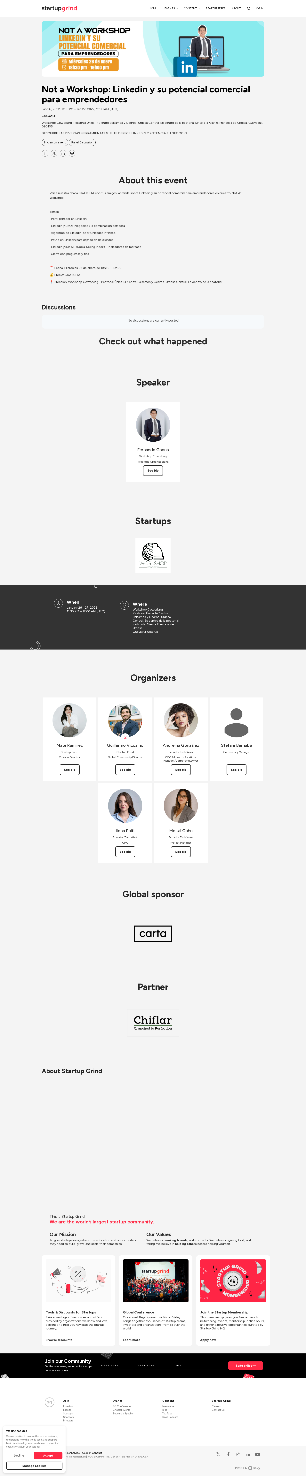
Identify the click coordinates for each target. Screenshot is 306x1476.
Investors (68, 1406)
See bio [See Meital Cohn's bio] (181, 852)
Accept (48, 1455)
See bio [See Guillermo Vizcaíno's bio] (125, 770)
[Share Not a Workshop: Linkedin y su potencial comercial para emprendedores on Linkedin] (63, 153)
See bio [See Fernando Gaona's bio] (153, 470)
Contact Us (218, 1409)
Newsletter (168, 1406)
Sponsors (68, 1417)
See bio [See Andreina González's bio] (181, 770)
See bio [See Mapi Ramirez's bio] (69, 770)
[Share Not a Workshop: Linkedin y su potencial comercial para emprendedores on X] (54, 153)
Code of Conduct (92, 1452)
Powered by (247, 1468)
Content (190, 8)
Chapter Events (121, 1409)
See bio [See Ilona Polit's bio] (125, 852)
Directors (68, 1420)
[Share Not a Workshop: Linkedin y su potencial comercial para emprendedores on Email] (72, 153)
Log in (259, 8)
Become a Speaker (123, 1413)
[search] (249, 8)
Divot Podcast (170, 1417)
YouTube (167, 1413)
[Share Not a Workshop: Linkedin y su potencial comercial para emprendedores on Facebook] (45, 153)
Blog (164, 1409)
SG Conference (122, 1406)
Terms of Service (70, 1452)
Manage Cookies (34, 1466)
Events (170, 8)
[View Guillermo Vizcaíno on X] (125, 737)
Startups (68, 1413)
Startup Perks (216, 8)
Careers (216, 1406)
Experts (67, 1409)
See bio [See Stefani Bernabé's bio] (236, 770)
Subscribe (244, 1365)
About (236, 8)
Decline (19, 1455)
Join (153, 8)
